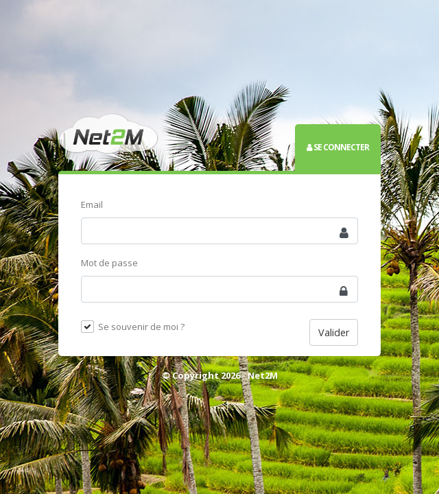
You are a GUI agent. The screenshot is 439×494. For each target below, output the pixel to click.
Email (92, 204)
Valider (333, 332)
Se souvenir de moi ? (141, 326)
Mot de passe (109, 263)
